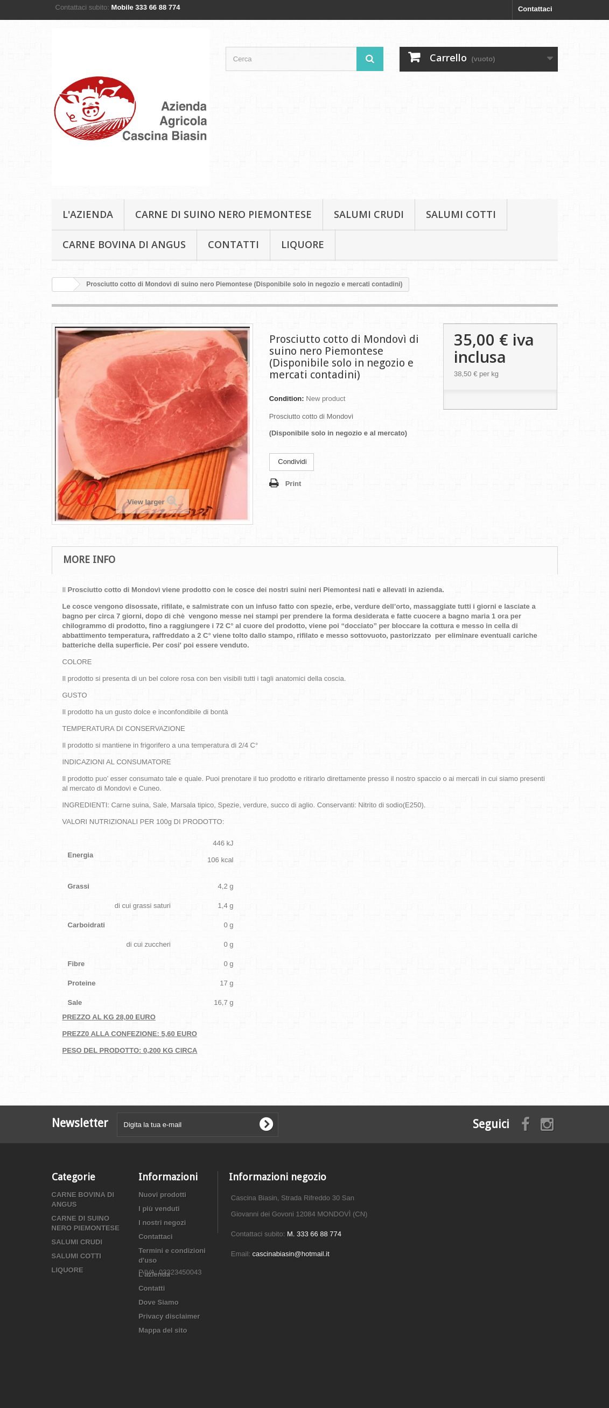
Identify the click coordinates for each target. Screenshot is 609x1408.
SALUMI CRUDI (369, 214)
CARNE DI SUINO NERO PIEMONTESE (223, 214)
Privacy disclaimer (169, 1316)
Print (293, 484)
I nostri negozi (162, 1223)
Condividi (291, 461)
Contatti (233, 244)
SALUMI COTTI (461, 214)
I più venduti (159, 1209)
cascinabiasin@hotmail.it (291, 1254)
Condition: (286, 399)
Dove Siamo (158, 1302)
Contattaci (535, 9)
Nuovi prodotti (162, 1195)
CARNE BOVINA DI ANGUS (124, 244)
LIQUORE (302, 244)
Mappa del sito (162, 1330)
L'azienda (87, 214)
